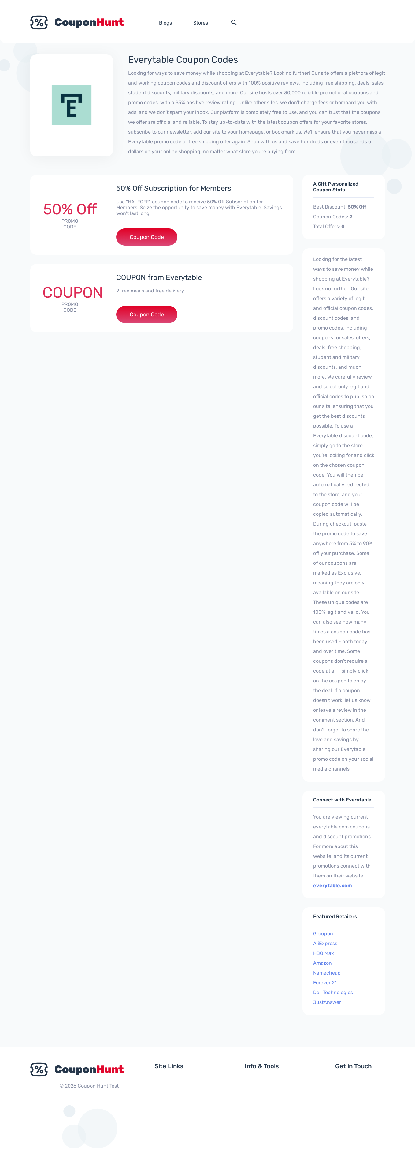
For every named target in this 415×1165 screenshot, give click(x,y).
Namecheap (327, 973)
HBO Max (323, 953)
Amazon (322, 963)
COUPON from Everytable (159, 277)
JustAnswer (327, 1002)
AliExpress (325, 943)
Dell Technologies (333, 992)
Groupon (323, 934)
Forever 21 (325, 983)
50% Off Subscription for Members (173, 188)
